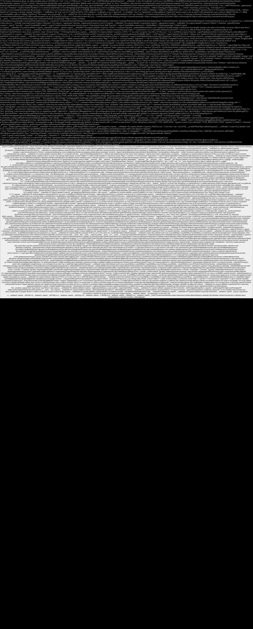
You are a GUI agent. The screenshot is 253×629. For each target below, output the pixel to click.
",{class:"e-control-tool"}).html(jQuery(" (126, 222)
